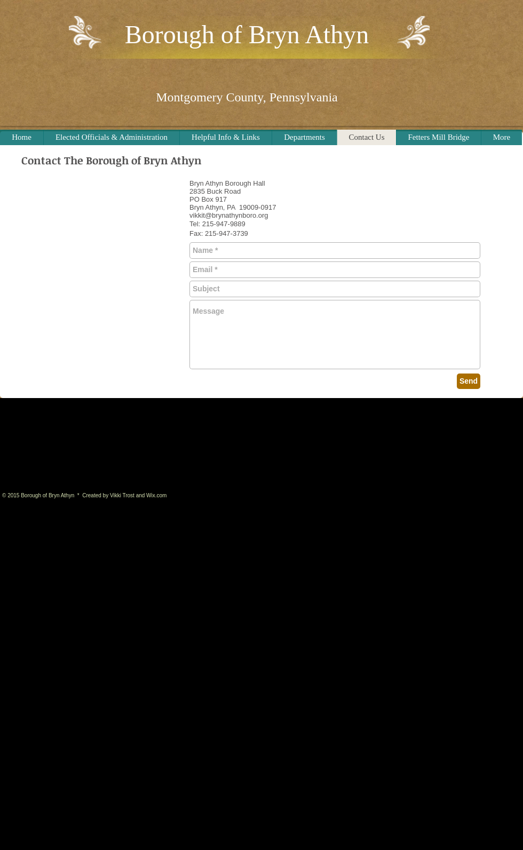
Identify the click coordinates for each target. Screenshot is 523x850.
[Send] (468, 381)
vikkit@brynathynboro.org (228, 215)
